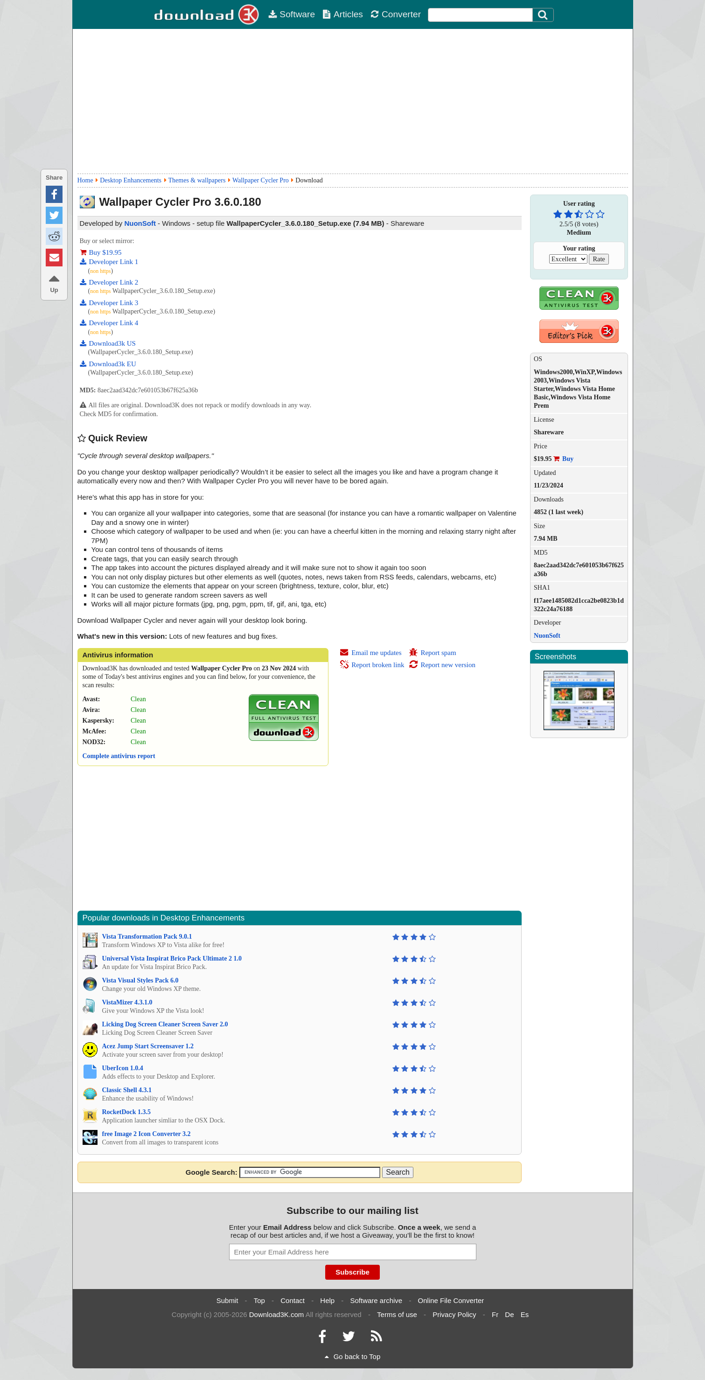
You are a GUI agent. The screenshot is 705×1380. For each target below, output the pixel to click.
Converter (395, 14)
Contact (292, 1300)
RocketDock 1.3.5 (126, 1111)
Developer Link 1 (109, 261)
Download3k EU (108, 364)
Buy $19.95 (101, 252)
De (509, 1314)
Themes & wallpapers (197, 180)
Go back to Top (353, 1356)
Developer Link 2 (109, 282)
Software (291, 14)
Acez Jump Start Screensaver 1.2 (148, 1046)
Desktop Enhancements (130, 180)
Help (327, 1300)
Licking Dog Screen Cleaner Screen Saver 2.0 (165, 1024)
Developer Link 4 (109, 323)
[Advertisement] (352, 101)
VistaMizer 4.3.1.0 (127, 1002)
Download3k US (108, 343)
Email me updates (370, 652)
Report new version (442, 665)
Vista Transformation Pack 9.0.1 (147, 936)
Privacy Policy (454, 1314)
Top (259, 1300)
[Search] (543, 15)
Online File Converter (451, 1300)
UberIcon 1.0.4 (122, 1068)
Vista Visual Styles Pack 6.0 (140, 980)
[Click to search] (544, 15)
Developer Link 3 (109, 303)
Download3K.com (276, 1314)
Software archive (376, 1300)
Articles (342, 14)
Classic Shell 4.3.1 (127, 1090)
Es (525, 1314)
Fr (495, 1314)
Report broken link (372, 665)
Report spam (432, 652)
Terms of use (397, 1314)
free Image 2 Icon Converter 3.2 (146, 1133)
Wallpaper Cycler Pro (260, 180)
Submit (227, 1300)
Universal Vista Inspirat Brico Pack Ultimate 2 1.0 (172, 958)
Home (85, 180)
